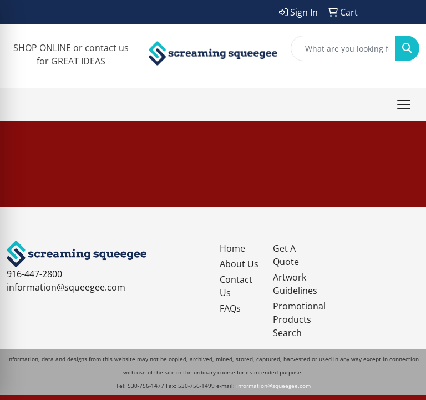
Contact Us (236, 286)
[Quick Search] (343, 48)
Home (232, 248)
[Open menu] (404, 104)
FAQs (230, 308)
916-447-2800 (34, 274)
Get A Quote (286, 255)
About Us (239, 264)
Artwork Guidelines (293, 284)
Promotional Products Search (293, 319)
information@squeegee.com (66, 287)
